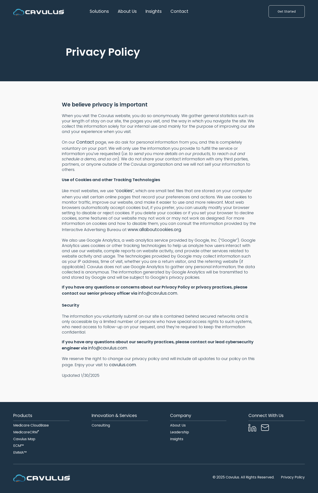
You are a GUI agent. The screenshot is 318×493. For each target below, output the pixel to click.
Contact (179, 11)
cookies (124, 191)
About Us (178, 425)
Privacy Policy (293, 477)
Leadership (179, 432)
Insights (154, 11)
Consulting (101, 425)
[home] (38, 11)
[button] (99, 11)
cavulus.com (122, 365)
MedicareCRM (26, 432)
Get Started (287, 11)
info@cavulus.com (107, 348)
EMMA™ (20, 452)
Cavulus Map (24, 439)
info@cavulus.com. (158, 293)
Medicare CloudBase (31, 425)
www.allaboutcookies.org (154, 230)
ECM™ (18, 446)
